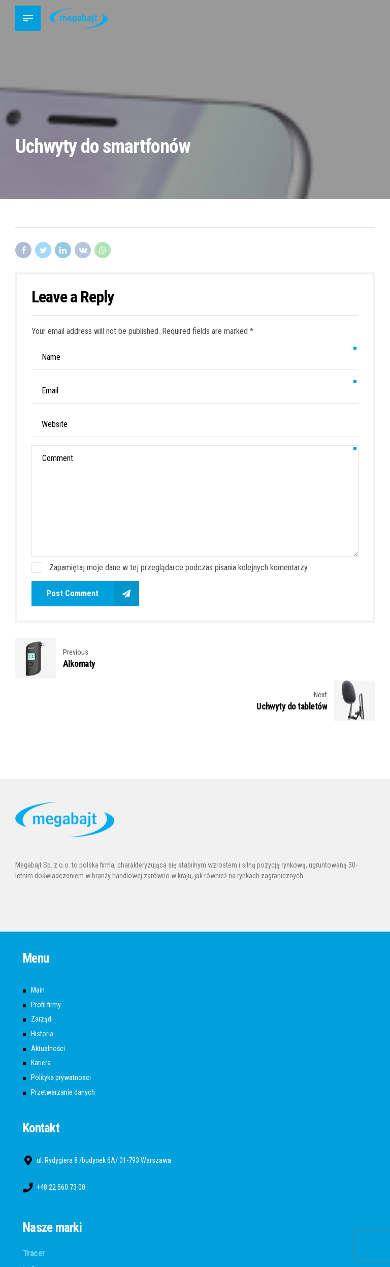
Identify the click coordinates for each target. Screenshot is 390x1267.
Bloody (34, 1260)
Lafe (31, 1227)
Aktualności (48, 1006)
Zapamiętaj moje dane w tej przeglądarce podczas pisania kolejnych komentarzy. (179, 567)
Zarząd (41, 976)
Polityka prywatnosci (61, 1035)
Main (38, 947)
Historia (42, 991)
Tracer (34, 1211)
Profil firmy (46, 962)
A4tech (35, 1244)
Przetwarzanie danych (63, 1049)
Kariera (41, 1020)
